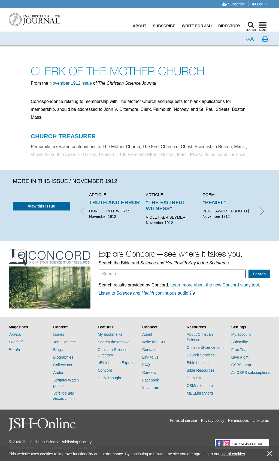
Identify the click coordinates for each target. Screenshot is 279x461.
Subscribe (233, 4)
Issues (58, 334)
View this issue (41, 206)
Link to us (150, 357)
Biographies (63, 357)
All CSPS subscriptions (250, 372)
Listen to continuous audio (147, 293)
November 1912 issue (70, 83)
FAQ (146, 365)
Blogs (58, 349)
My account (241, 334)
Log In (260, 4)
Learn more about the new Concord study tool (214, 285)
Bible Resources (200, 370)
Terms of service (183, 420)
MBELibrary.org (200, 393)
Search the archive (114, 342)
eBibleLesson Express (117, 363)
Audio (58, 372)
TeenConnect (64, 342)
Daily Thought (109, 378)
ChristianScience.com (205, 347)
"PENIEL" (215, 202)
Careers (149, 372)
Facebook (150, 380)
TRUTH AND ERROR (114, 202)
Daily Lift (194, 378)
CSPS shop (241, 365)
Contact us (151, 349)
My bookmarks (110, 334)
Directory (230, 26)
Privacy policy (212, 420)
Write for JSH (198, 26)
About (141, 26)
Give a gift (239, 357)
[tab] (28, 327)
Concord (105, 370)
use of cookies (232, 454)
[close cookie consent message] (269, 453)
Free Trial (239, 349)
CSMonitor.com (200, 385)
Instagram (150, 388)
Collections (62, 365)
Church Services (201, 355)
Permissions (238, 420)
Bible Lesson (197, 363)
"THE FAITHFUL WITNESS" (166, 205)
